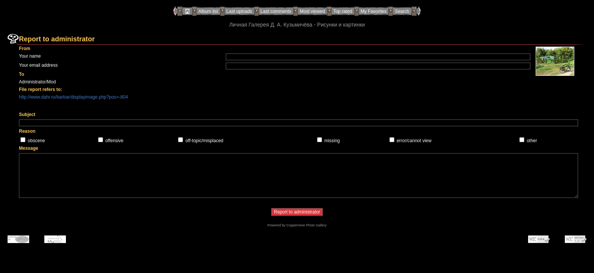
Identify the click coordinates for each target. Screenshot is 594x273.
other (532, 140)
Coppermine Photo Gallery (306, 225)
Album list (208, 11)
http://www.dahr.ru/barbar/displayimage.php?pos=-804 (73, 97)
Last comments (276, 11)
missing (332, 140)
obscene (36, 140)
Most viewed (312, 11)
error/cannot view (414, 140)
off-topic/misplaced (205, 140)
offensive (114, 140)
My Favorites (374, 11)
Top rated (342, 11)
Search (402, 11)
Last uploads (239, 11)
